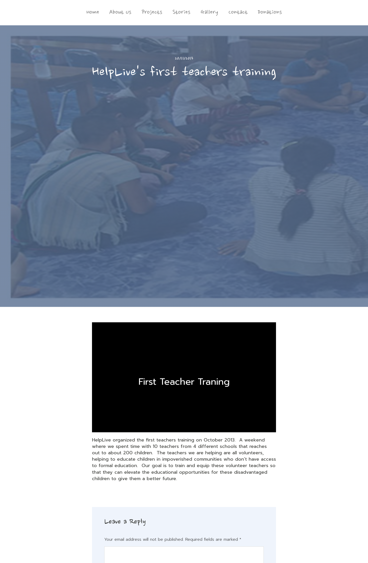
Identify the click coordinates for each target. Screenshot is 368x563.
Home (92, 12)
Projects (152, 12)
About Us (120, 12)
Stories (181, 12)
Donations (270, 12)
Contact (238, 12)
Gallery (209, 12)
